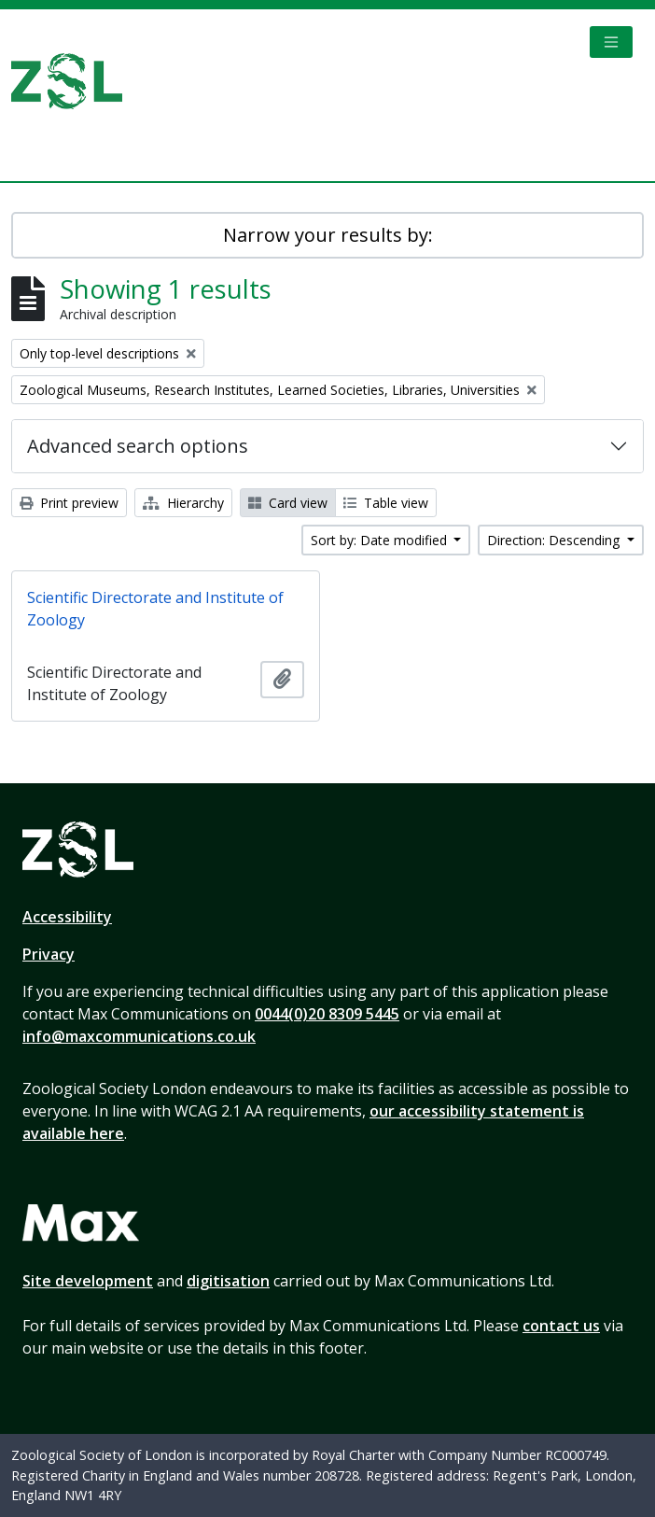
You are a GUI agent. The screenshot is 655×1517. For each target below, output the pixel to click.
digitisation (228, 1281)
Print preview (69, 503)
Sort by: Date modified (381, 540)
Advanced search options (137, 445)
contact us (561, 1325)
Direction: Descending (555, 540)
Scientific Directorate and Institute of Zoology (155, 608)
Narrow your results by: (328, 234)
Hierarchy (183, 503)
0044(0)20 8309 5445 (327, 1014)
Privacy (48, 954)
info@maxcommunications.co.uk (139, 1036)
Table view (385, 503)
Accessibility (67, 916)
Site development (87, 1281)
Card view (288, 503)
